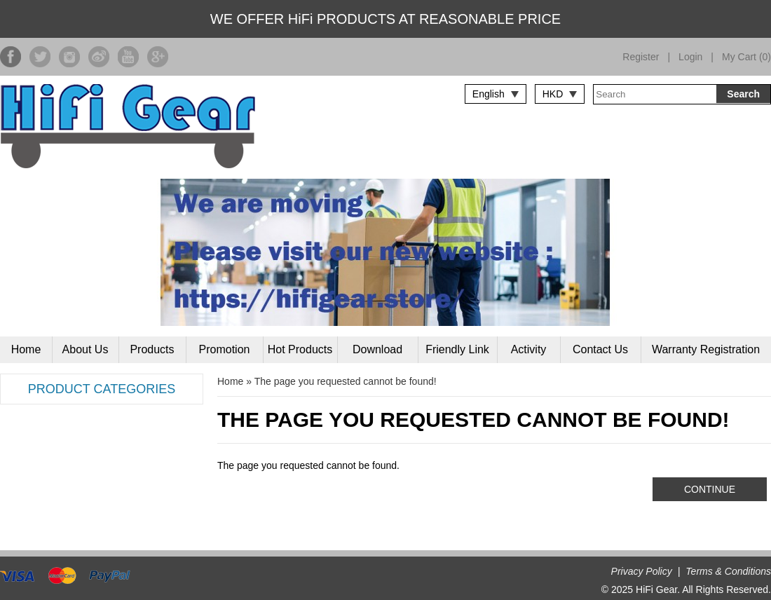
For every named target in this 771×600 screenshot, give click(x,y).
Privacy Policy (641, 571)
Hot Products (300, 349)
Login (690, 56)
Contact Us (600, 349)
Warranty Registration (706, 349)
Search (743, 94)
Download (377, 349)
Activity (529, 349)
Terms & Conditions (728, 571)
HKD (553, 94)
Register (640, 56)
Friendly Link (457, 349)
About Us (85, 349)
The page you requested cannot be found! (345, 381)
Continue (709, 489)
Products (152, 349)
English (488, 94)
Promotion (224, 349)
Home (26, 349)
